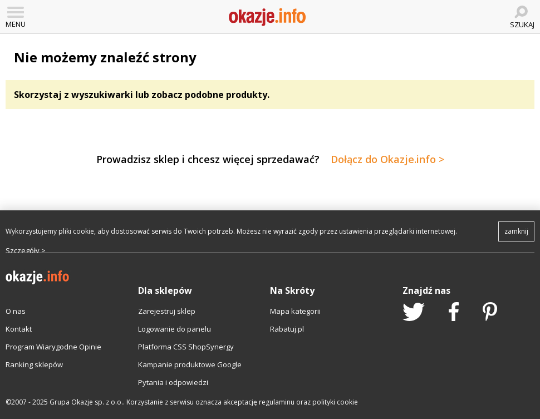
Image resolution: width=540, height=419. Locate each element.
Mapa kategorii (295, 311)
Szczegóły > (26, 250)
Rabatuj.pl (287, 329)
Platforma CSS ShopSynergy (186, 347)
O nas (16, 311)
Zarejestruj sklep (166, 311)
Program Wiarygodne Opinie (53, 347)
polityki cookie (335, 402)
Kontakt (19, 329)
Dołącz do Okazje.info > (387, 159)
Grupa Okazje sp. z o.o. (86, 402)
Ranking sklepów (34, 364)
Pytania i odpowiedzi (173, 382)
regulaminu (276, 402)
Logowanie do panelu (174, 329)
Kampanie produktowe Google (190, 364)
